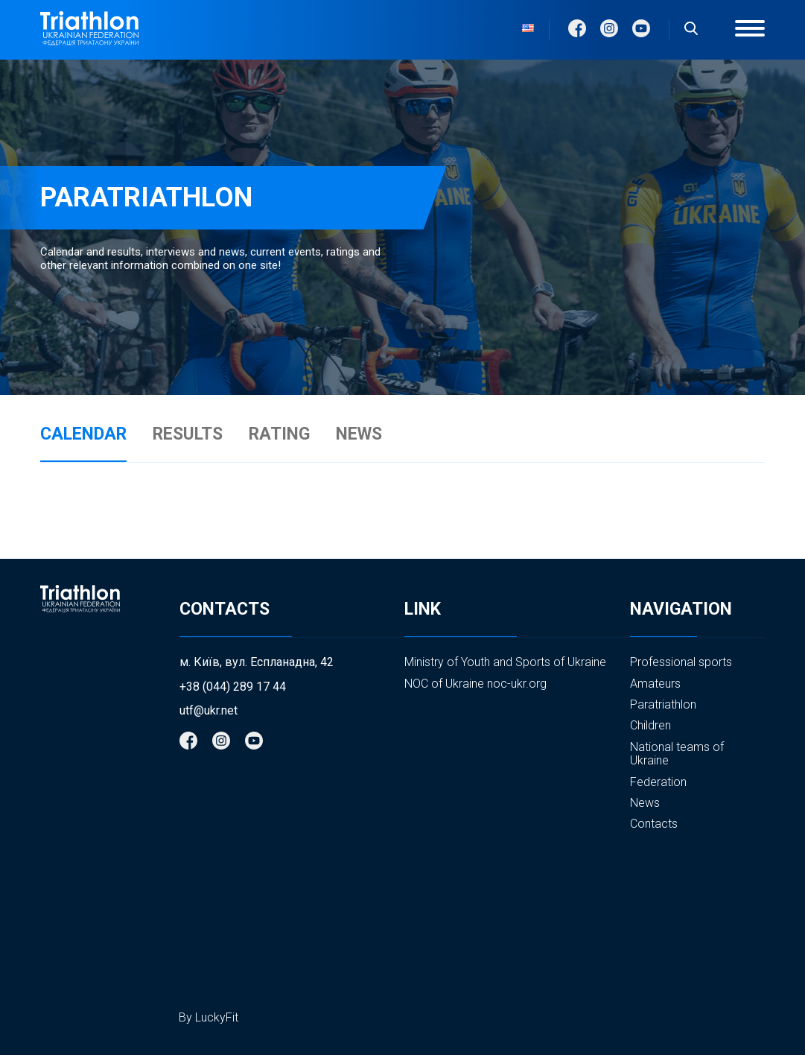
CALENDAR (83, 434)
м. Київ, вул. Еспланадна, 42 (256, 662)
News (645, 803)
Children (650, 725)
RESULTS (188, 434)
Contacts (654, 824)
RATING (279, 434)
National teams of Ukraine (677, 753)
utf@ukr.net (208, 710)
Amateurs (655, 684)
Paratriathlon (663, 704)
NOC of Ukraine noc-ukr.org (475, 684)
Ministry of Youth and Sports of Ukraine (505, 662)
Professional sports (681, 662)
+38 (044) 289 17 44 (232, 687)
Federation (658, 782)
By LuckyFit (208, 1017)
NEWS (359, 434)
